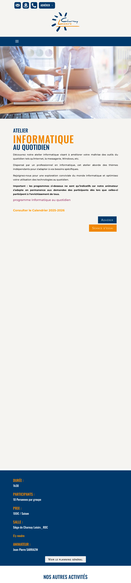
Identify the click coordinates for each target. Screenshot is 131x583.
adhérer (47, 5)
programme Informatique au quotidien (42, 200)
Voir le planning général (65, 559)
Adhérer (107, 220)
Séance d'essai (102, 228)
